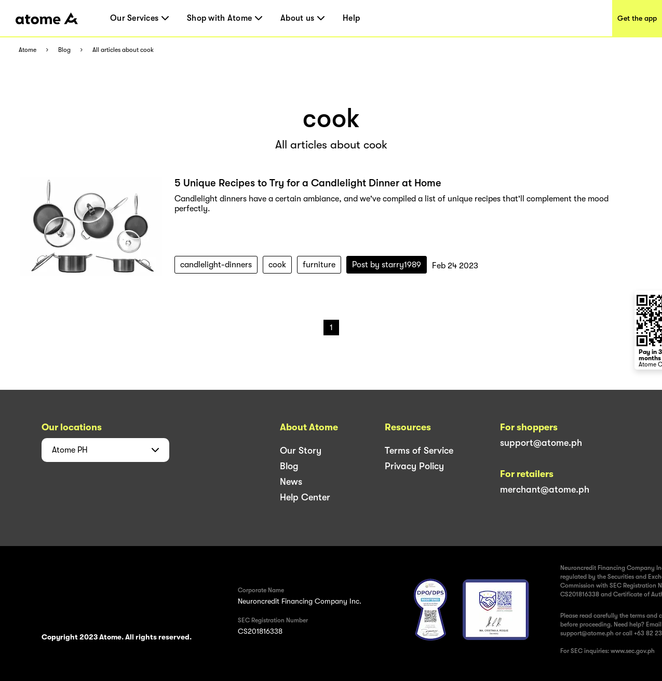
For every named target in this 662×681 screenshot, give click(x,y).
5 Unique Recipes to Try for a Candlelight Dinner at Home (307, 183)
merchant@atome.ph (544, 489)
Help (351, 18)
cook (277, 264)
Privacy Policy (414, 466)
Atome (27, 50)
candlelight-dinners (216, 264)
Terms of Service (419, 450)
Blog (64, 50)
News (291, 481)
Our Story (300, 450)
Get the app (637, 18)
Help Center (305, 497)
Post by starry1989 (386, 264)
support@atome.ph (541, 443)
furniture (319, 264)
